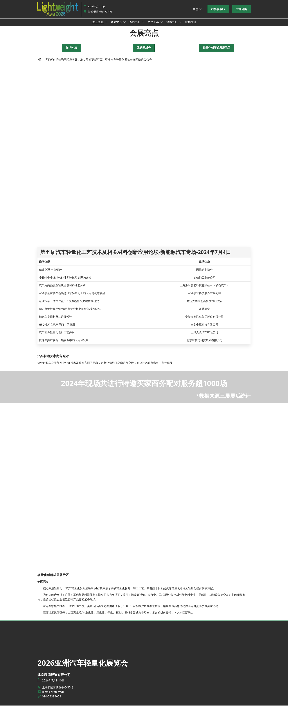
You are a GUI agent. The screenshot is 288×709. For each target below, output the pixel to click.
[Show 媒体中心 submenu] (180, 25)
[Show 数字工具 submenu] (162, 25)
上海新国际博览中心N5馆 (100, 15)
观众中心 (117, 25)
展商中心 (135, 25)
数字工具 (154, 25)
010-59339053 (51, 700)
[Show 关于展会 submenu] (106, 25)
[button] (218, 13)
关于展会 (98, 25)
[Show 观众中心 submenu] (124, 25)
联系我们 (190, 25)
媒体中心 (172, 25)
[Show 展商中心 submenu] (143, 25)
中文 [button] (197, 13)
